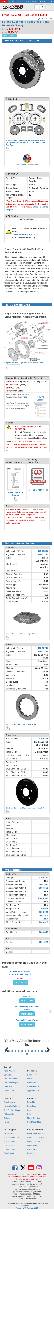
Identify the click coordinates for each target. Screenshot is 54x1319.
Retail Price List (33, 1194)
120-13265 (43, 554)
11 (38, 1158)
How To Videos (9, 1249)
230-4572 (43, 942)
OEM (27, 2)
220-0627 (43, 922)
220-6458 (43, 932)
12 (42, 1158)
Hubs (29, 1222)
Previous (7, 1138)
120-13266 (43, 551)
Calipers (7, 1226)
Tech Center (8, 1253)
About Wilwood (9, 1178)
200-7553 (43, 888)
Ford (25, 397)
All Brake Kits (9, 1222)
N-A (46, 881)
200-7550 (43, 884)
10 (35, 1158)
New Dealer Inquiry (11, 1190)
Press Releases (33, 1190)
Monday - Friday (33, 1249)
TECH (42, 2)
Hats (29, 1218)
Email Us (30, 1261)
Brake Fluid (27, 1031)
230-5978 (43, 908)
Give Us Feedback (11, 1186)
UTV (19, 2)
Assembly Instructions (38, 490)
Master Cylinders (33, 1226)
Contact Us (8, 1182)
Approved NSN (33, 1198)
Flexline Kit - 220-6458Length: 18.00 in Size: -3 (20, 983)
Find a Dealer (32, 1253)
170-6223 (43, 738)
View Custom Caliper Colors (26, 165)
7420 (45, 591)
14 (48, 1158)
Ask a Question (33, 1257)
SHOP (50, 2)
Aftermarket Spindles (12, 1214)
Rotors (6, 1230)
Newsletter (8, 1194)
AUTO (4, 2)
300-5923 (43, 912)
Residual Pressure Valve (27, 1092)
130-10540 (43, 898)
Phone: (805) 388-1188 (36, 1241)
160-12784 (43, 651)
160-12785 (43, 648)
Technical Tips (9, 1257)
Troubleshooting (10, 1261)
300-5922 (43, 915)
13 (45, 1158)
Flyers (29, 1186)
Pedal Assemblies (34, 1230)
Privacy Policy (9, 1198)
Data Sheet (31, 1182)
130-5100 (43, 877)
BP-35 (45, 601)
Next (47, 1138)
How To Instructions (11, 1245)
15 (27, 1161)
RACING (12, 2)
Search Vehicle (9, 1210)
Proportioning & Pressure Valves (27, 1061)
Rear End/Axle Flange (12, 1218)
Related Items (8, 36)
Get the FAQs (9, 1241)
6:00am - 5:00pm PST (35, 1245)
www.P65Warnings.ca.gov (27, 234)
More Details (20, 993)
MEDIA (34, 2)
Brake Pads (31, 1214)
